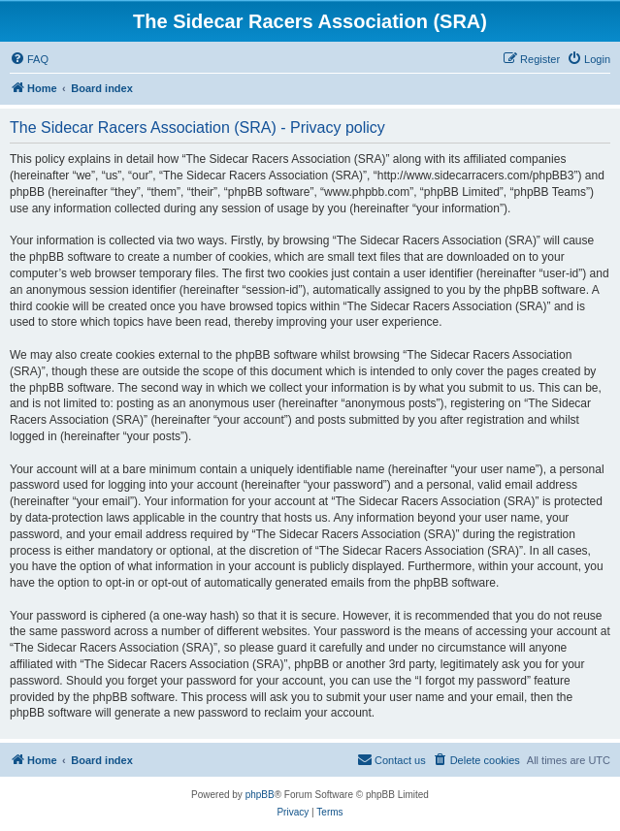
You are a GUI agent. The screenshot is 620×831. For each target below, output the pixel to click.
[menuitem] (29, 59)
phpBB (260, 794)
